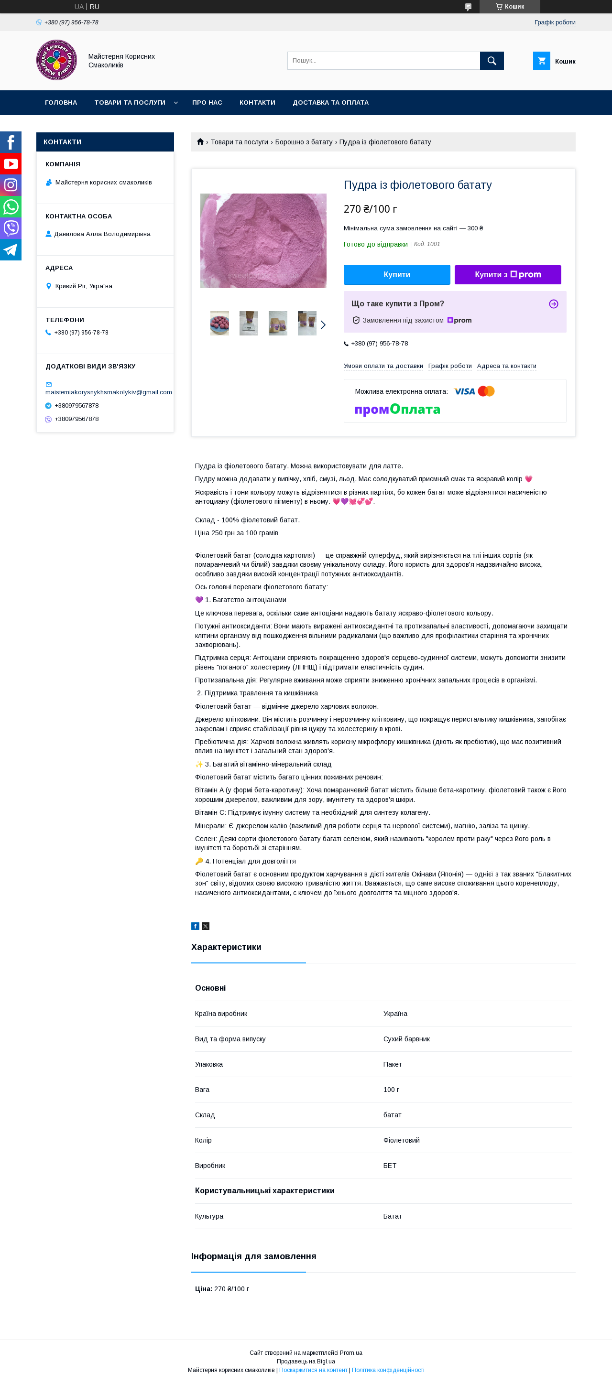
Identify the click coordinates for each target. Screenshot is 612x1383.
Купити (397, 274)
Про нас (207, 102)
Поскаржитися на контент (313, 1370)
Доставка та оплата (331, 102)
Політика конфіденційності (388, 1370)
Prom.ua (351, 1353)
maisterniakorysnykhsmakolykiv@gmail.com (108, 392)
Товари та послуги (129, 102)
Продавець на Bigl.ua (306, 1361)
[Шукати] (492, 61)
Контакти (257, 102)
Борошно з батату (304, 142)
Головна (61, 102)
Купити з (508, 274)
